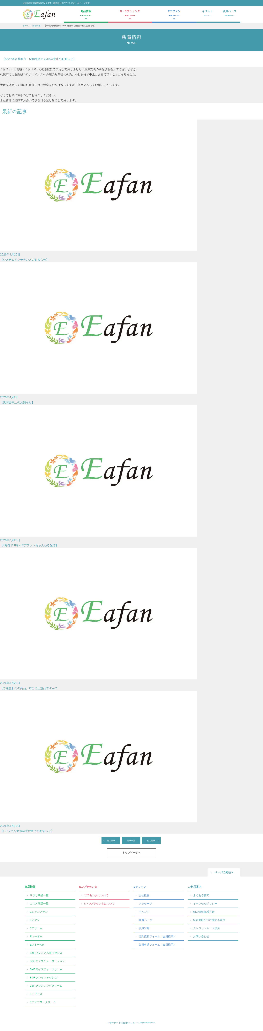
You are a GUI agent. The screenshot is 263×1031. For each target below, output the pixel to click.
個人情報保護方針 (204, 911)
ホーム (26, 25)
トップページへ (131, 852)
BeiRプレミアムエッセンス (46, 952)
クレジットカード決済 (206, 928)
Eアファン (140, 886)
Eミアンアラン (39, 911)
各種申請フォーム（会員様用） (157, 944)
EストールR (37, 944)
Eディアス (36, 993)
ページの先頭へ (224, 872)
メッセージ (145, 903)
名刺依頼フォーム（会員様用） (157, 936)
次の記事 (151, 840)
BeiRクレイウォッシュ (43, 977)
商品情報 (30, 886)
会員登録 (144, 928)
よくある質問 (201, 895)
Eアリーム (36, 928)
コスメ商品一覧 (39, 903)
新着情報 (36, 25)
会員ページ (229, 13)
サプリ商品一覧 (39, 895)
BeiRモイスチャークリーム (46, 969)
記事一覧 (131, 840)
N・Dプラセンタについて (99, 903)
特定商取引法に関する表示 (209, 920)
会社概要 (144, 895)
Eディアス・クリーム (43, 1002)
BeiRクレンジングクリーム (46, 985)
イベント (207, 13)
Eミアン (35, 920)
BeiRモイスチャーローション (47, 961)
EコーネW (36, 936)
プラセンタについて (96, 895)
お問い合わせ (201, 936)
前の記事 (111, 840)
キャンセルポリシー (205, 903)
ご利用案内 (194, 886)
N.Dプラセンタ (88, 886)
